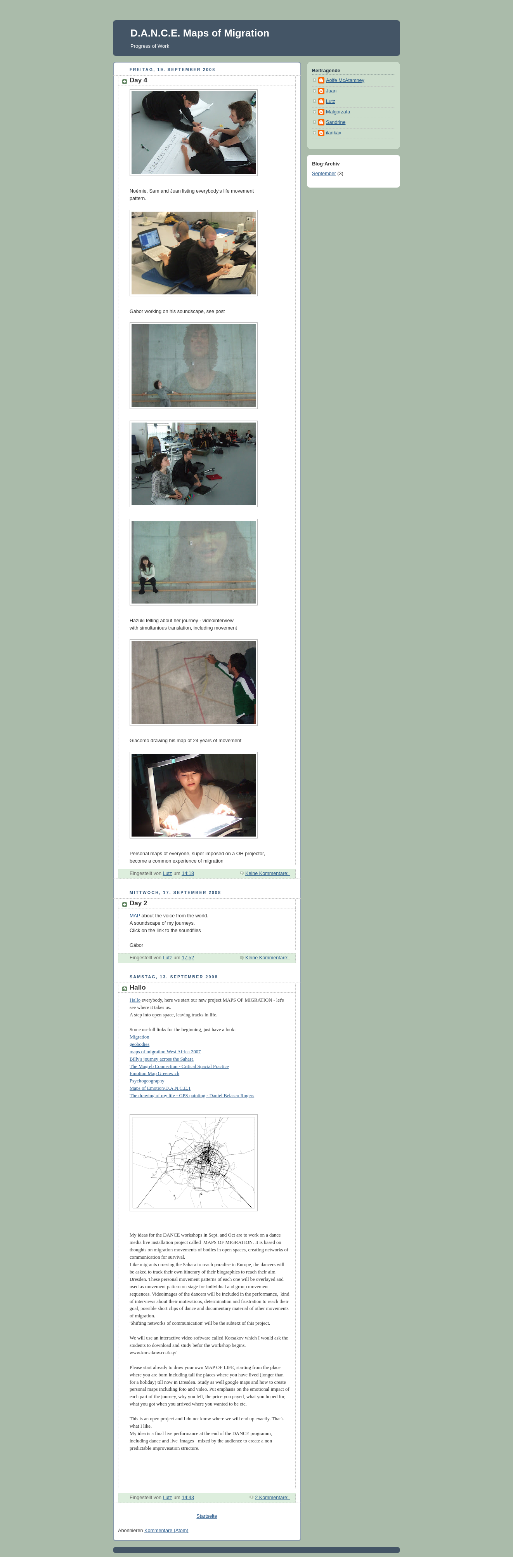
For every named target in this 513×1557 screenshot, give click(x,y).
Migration (139, 1037)
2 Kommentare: (272, 1497)
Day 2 (138, 903)
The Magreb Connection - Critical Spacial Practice (179, 1066)
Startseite (206, 1516)
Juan (331, 91)
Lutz (330, 101)
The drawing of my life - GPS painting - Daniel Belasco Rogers (192, 1095)
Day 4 (138, 80)
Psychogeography (147, 1081)
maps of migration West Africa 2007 (165, 1051)
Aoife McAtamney (345, 80)
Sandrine (335, 122)
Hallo (138, 987)
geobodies (139, 1044)
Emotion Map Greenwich (154, 1073)
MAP (135, 916)
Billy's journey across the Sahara (162, 1059)
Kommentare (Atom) (166, 1530)
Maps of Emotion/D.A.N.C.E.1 (160, 1088)
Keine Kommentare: (267, 873)
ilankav (333, 133)
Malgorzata (338, 112)
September (324, 173)
